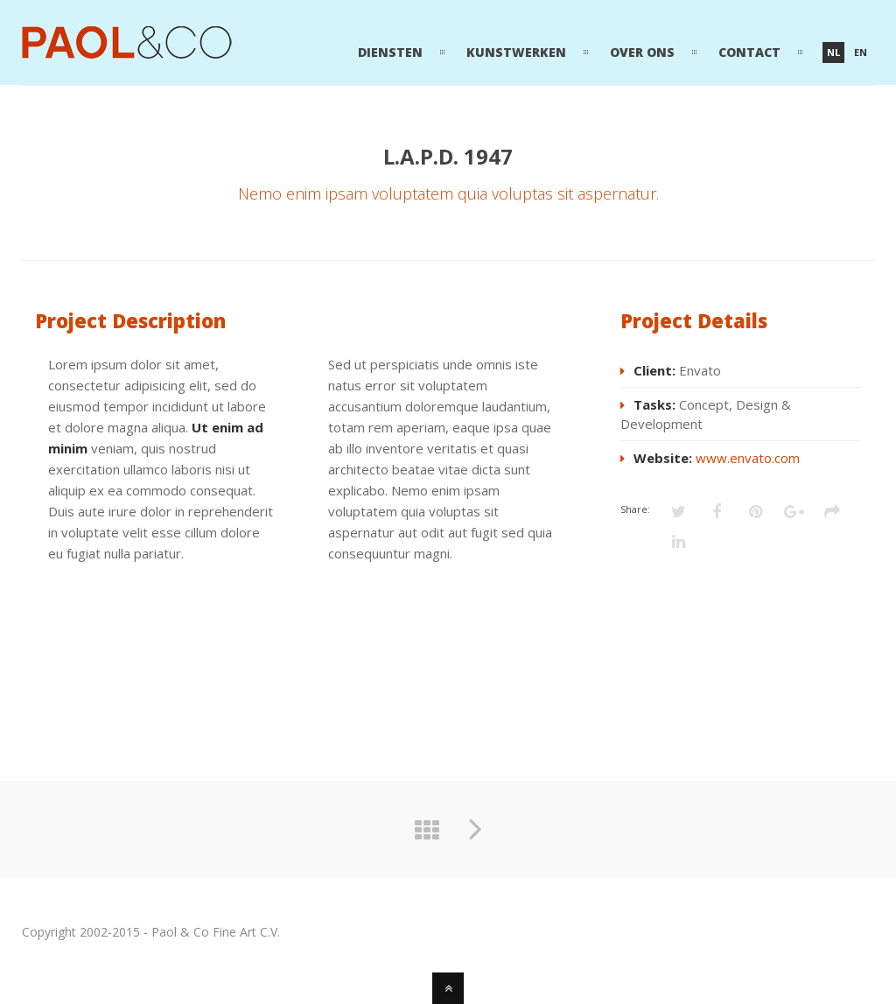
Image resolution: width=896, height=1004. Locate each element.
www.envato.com (748, 458)
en (860, 52)
